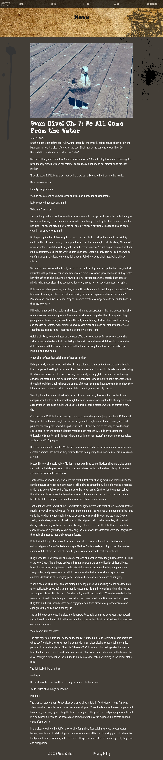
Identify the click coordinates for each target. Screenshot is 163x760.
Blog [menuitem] (86, 4)
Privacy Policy (101, 753)
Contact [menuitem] (152, 4)
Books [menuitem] (53, 4)
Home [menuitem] (21, 4)
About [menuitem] (118, 4)
